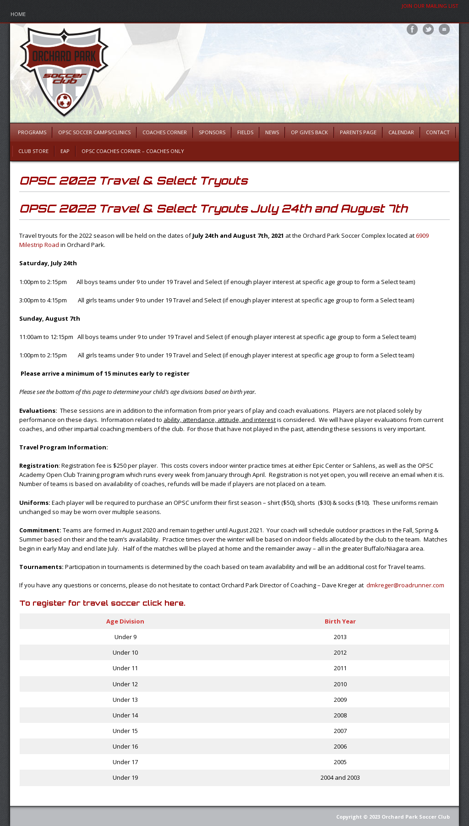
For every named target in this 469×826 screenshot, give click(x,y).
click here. (163, 602)
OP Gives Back (309, 132)
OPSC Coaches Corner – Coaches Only (133, 151)
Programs (32, 132)
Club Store (33, 151)
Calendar (401, 132)
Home (18, 13)
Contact (438, 132)
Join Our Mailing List (430, 5)
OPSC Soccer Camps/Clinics (94, 132)
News (272, 132)
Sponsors (212, 132)
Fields (245, 132)
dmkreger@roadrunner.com (405, 585)
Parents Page (358, 132)
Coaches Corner (164, 132)
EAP (65, 151)
